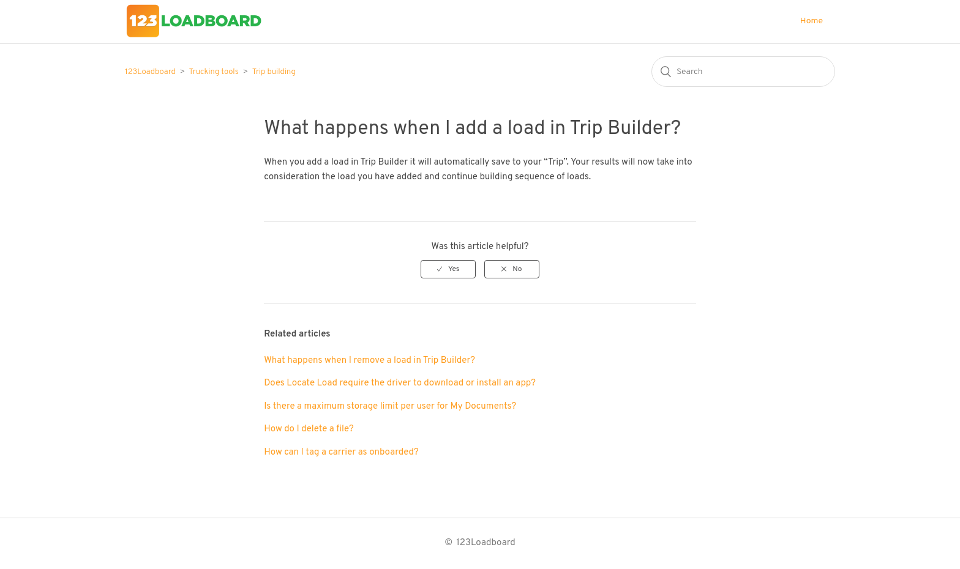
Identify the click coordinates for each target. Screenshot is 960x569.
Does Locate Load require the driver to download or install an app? (400, 383)
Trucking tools (214, 72)
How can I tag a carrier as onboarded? (341, 452)
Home (811, 21)
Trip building (274, 72)
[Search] (743, 71)
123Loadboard (150, 72)
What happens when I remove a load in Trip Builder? (369, 360)
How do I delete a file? (309, 429)
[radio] (448, 269)
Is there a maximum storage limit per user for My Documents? (390, 406)
